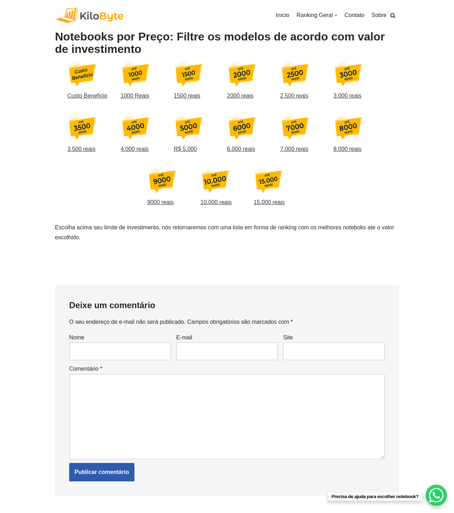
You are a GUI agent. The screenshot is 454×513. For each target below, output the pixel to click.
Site (288, 337)
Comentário (85, 369)
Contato (354, 15)
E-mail (184, 337)
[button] (392, 15)
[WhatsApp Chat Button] (436, 495)
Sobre (379, 15)
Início (282, 15)
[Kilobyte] (90, 15)
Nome (76, 337)
